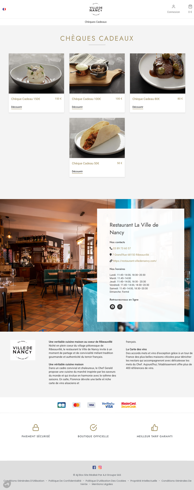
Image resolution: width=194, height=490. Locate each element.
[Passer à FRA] (4, 9)
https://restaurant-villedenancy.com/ (135, 261)
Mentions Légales (102, 484)
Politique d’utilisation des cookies (106, 480)
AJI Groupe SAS (112, 475)
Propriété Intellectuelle (144, 480)
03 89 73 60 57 (122, 248)
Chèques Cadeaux (96, 22)
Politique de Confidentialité (65, 480)
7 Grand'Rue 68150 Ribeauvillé (130, 255)
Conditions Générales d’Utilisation (24, 480)
